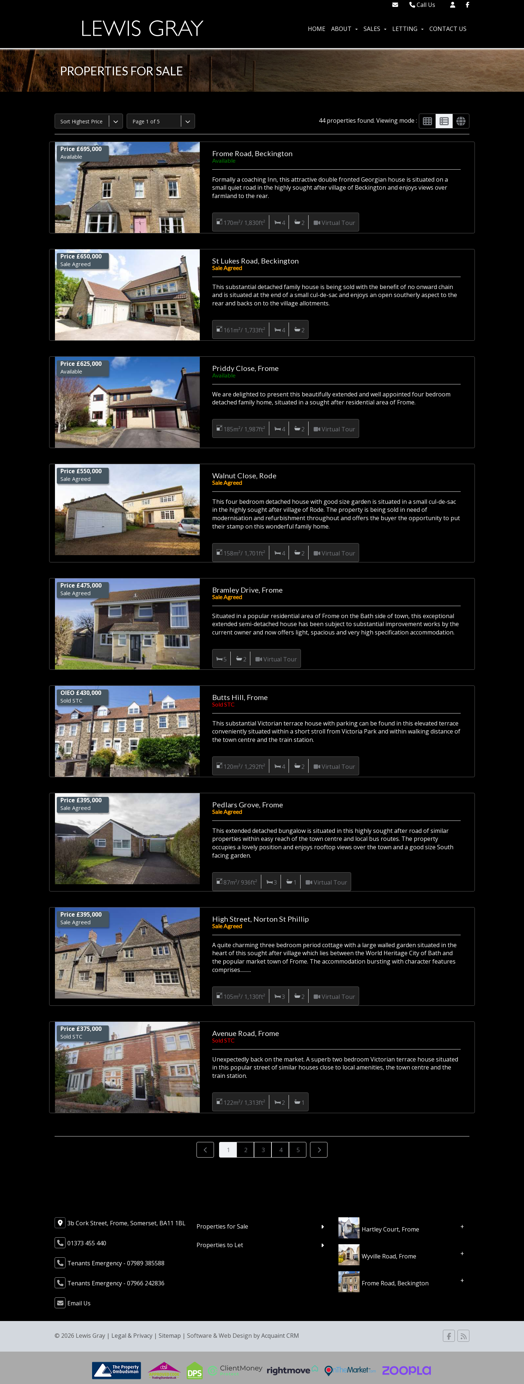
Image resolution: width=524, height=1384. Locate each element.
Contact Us (448, 29)
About (344, 29)
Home (316, 29)
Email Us (79, 1303)
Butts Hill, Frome (240, 697)
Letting (408, 29)
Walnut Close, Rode (244, 475)
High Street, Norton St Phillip (260, 918)
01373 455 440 (86, 1243)
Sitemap (170, 1336)
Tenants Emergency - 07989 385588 (115, 1263)
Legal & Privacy (131, 1336)
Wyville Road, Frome (389, 1256)
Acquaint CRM (280, 1336)
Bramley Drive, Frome (247, 589)
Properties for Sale (222, 1226)
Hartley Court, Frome (390, 1229)
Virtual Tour (338, 223)
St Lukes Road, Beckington (255, 260)
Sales (375, 29)
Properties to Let (219, 1245)
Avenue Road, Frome (245, 1033)
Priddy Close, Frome (245, 368)
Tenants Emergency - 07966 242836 (115, 1283)
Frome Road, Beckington (252, 153)
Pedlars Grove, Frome (247, 804)
